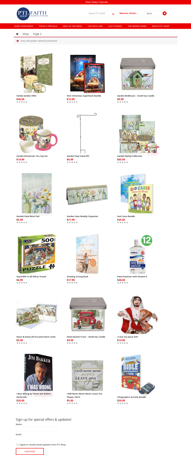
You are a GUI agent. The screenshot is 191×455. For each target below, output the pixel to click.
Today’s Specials (48, 26)
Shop (26, 34)
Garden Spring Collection (129, 156)
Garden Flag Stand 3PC (78, 156)
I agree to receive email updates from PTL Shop (42, 444)
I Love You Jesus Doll (127, 336)
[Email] (37, 439)
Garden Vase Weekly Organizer (82, 216)
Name (19, 424)
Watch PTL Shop (160, 26)
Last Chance (115, 26)
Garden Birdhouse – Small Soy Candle (135, 95)
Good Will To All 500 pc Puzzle (31, 276)
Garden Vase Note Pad (28, 216)
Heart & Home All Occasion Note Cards (36, 336)
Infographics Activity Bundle (131, 397)
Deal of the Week (72, 26)
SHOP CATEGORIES (23, 26)
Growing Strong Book (77, 276)
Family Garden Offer (27, 95)
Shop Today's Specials (96, 2)
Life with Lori (95, 26)
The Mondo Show (137, 26)
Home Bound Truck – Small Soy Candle (86, 336)
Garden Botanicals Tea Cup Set (32, 156)
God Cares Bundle (126, 216)
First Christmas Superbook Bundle (84, 95)
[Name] (37, 429)
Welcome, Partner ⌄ (128, 13)
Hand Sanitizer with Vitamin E (132, 276)
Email (18, 434)
